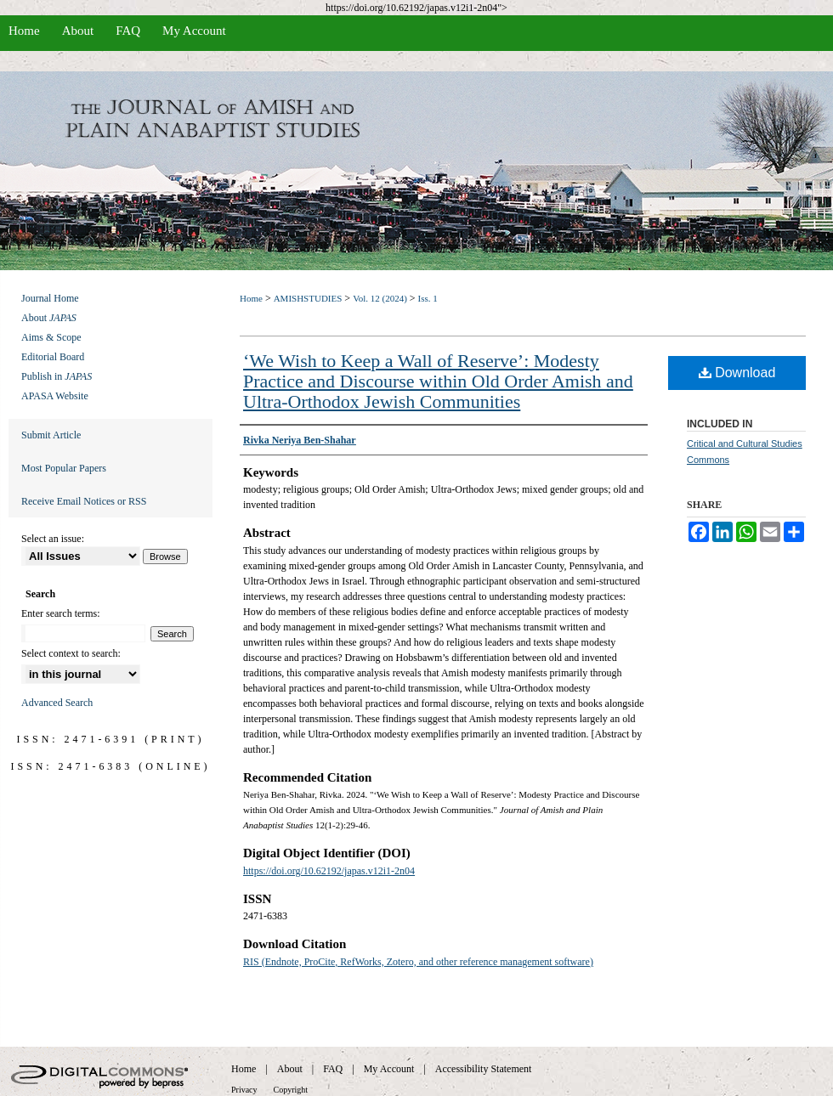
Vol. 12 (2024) (380, 298)
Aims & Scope (51, 337)
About (48, 318)
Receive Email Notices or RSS (83, 501)
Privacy (244, 1089)
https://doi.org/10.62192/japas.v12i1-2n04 (329, 871)
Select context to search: (71, 653)
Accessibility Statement (483, 1069)
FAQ (333, 1069)
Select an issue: (52, 539)
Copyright (291, 1089)
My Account (389, 1069)
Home (251, 298)
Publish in (56, 376)
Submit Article (51, 435)
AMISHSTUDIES (308, 298)
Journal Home (50, 298)
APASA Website (54, 396)
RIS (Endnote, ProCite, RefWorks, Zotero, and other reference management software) (418, 962)
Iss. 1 (428, 298)
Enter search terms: (60, 613)
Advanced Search (57, 703)
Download (737, 372)
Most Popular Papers (63, 468)
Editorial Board (52, 357)
